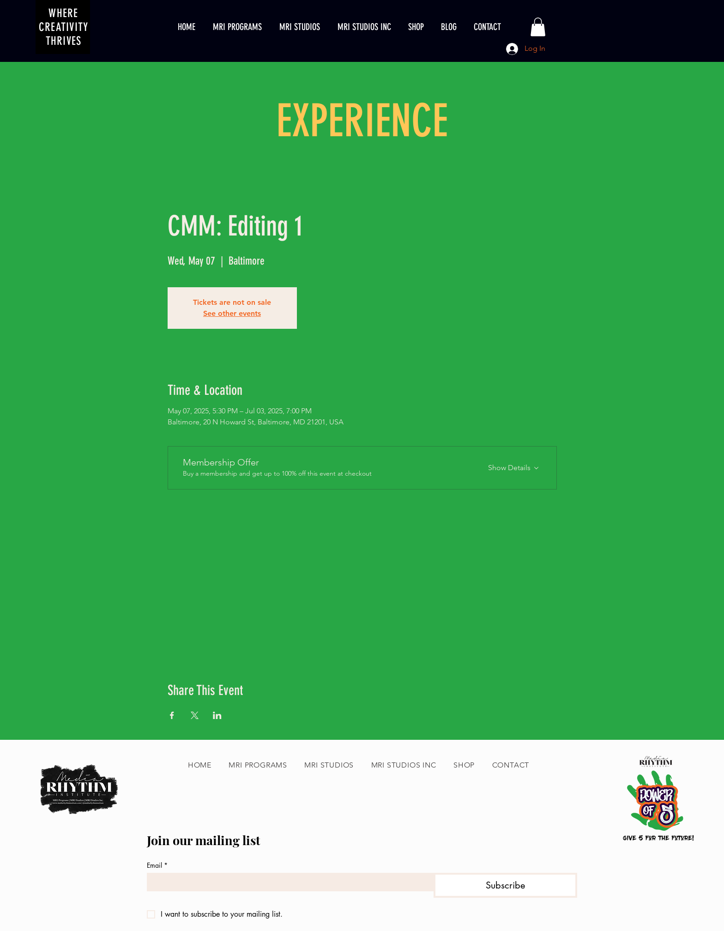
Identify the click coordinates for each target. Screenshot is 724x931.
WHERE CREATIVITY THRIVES (64, 27)
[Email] (287, 882)
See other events (232, 313)
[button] (538, 27)
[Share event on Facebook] (172, 715)
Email (157, 865)
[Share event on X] (194, 715)
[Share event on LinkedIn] (217, 715)
